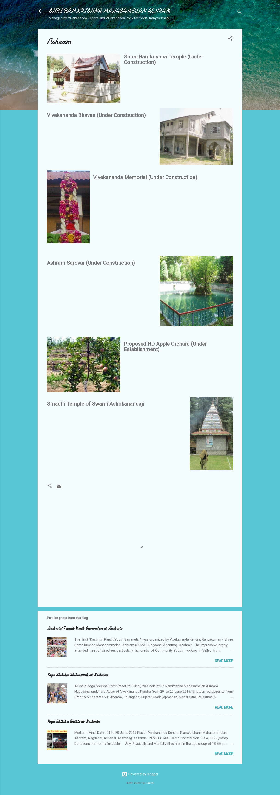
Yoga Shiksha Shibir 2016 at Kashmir (77, 675)
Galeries (150, 782)
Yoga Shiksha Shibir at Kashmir (73, 721)
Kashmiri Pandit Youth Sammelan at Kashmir (84, 628)
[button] (230, 39)
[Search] (239, 12)
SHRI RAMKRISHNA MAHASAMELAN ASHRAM (109, 11)
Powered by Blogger (140, 774)
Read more (224, 661)
